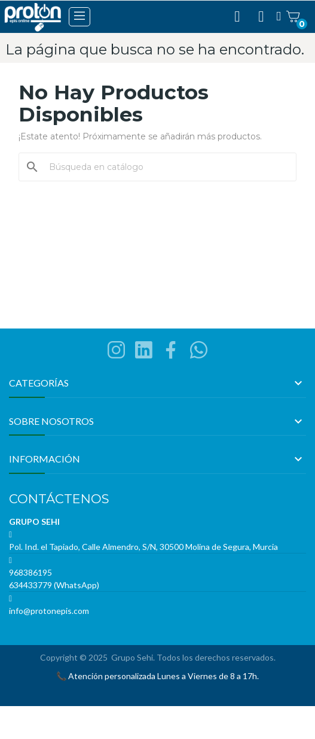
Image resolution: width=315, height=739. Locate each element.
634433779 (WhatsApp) (54, 585)
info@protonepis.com (49, 611)
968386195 (30, 572)
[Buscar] (164, 167)
